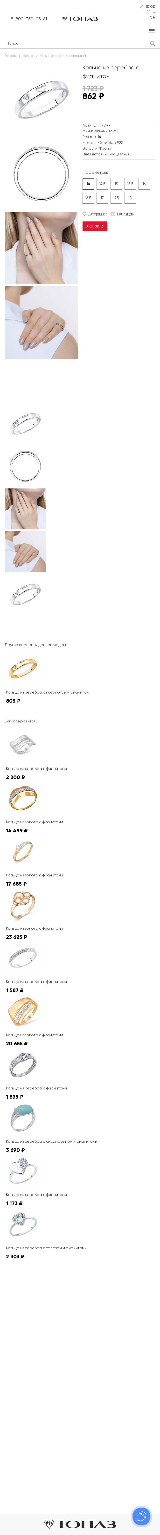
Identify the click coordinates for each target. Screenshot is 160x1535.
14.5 (102, 183)
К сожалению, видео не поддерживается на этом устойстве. (41, 378)
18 (130, 197)
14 (88, 183)
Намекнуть (125, 214)
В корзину (95, 226)
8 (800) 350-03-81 (29, 18)
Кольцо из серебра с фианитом (63, 56)
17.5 (116, 197)
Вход (150, 6)
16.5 (88, 197)
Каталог (28, 56)
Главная (11, 56)
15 (116, 183)
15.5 (130, 183)
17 (102, 197)
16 (144, 183)
